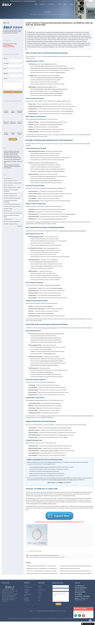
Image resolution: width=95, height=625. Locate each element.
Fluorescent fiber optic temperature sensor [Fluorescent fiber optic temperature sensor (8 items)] (12, 204)
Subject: (5, 58)
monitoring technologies (60, 72)
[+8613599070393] (79, 615)
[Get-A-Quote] (75, 615)
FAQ (39, 600)
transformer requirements (70, 214)
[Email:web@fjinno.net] (83, 615)
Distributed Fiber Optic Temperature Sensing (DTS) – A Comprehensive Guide (41, 565)
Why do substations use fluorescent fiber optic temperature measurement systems (42, 573)
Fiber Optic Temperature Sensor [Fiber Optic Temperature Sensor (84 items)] (10, 195)
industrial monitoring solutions (48, 313)
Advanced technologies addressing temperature (49, 450)
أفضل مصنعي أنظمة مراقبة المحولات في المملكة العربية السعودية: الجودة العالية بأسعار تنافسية (46, 557)
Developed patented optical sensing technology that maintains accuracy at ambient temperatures (49, 68)
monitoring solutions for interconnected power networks (60, 427)
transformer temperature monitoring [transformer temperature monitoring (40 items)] (11, 180)
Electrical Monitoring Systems (37, 236)
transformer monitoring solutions (54, 462)
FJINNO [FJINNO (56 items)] (19, 187)
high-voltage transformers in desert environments (53, 93)
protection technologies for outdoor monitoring (49, 360)
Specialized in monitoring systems (37, 250)
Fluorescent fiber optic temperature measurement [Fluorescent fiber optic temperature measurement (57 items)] (11, 190)
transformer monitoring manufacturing (55, 188)
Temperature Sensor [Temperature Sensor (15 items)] (8, 219)
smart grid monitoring (45, 405)
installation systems (42, 245)
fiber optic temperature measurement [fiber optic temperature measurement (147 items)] (12, 198)
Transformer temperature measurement (27, 599)
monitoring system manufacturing (42, 221)
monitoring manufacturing (46, 415)
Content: (5, 78)
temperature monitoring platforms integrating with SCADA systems (50, 77)
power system (29, 506)
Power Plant (47, 178)
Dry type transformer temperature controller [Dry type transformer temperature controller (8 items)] (12, 206)
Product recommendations (12, 101)
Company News (41, 590)
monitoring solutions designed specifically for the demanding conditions (63, 479)
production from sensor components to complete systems (49, 337)
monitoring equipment (69, 111)
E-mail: (5, 68)
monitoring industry (51, 382)
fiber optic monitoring (50, 176)
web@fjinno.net (79, 1)
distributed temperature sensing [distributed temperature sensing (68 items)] (10, 193)
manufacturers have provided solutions (38, 119)
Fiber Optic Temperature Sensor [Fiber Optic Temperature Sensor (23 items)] (11, 224)
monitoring (41, 153)
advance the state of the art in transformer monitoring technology (43, 503)
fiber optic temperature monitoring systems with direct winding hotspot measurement (50, 89)
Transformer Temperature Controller (26, 591)
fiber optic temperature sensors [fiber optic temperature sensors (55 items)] (10, 187)
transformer (81, 45)
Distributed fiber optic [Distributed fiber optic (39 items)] (8, 178)
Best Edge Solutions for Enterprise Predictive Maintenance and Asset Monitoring (75, 565)
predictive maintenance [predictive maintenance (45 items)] (8, 185)
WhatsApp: (5, 73)
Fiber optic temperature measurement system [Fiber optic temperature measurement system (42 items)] (13, 182)
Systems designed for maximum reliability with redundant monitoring (43, 180)
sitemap (84, 621)
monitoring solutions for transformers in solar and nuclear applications (50, 171)
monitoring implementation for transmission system (53, 218)
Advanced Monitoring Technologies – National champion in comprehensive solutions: (47, 333)
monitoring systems (45, 129)
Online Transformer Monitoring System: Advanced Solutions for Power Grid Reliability (76, 573)
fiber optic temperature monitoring (41, 467)
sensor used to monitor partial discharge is (12, 159)
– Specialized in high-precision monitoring (40, 87)
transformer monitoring (52, 56)
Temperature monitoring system (35, 551)
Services (40, 592)
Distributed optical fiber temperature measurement (70, 568)
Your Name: (6, 63)
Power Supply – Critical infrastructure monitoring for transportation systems (48, 124)
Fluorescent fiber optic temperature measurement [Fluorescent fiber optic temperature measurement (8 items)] (10, 201)
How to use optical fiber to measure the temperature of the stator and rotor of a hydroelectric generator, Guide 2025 (11, 153)
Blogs (47, 12)
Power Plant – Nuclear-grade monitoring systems (44, 209)
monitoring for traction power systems (45, 306)
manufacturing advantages (57, 288)
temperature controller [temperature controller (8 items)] (8, 208)
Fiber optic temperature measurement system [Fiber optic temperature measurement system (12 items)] (11, 216)
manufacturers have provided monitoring (36, 400)
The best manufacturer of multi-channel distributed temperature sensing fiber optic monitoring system (12, 166)
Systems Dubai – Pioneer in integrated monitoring (43, 64)
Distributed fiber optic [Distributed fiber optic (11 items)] (8, 210)
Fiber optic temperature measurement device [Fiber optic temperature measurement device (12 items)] (13, 213)
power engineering (69, 108)
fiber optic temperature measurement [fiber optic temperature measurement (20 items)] (12, 221)
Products (40, 587)
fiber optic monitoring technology (46, 372)
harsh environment (51, 248)
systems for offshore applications (45, 266)
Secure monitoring (44, 453)
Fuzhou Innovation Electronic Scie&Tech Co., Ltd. (48, 614)
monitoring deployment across (52, 122)
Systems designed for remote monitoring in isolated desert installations (44, 365)
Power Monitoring (34, 345)
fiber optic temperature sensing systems (44, 66)
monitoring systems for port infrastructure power (44, 261)
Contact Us (40, 594)
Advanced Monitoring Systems (34, 151)
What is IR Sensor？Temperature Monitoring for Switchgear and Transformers (41, 570)
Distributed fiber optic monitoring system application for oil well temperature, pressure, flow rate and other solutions (48, 568)
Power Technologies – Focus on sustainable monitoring (42, 162)
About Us (40, 585)
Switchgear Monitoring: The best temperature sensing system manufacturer (44, 555)
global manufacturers (51, 353)
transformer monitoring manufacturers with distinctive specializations (72, 230)
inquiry (39, 596)
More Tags (20, 226)
